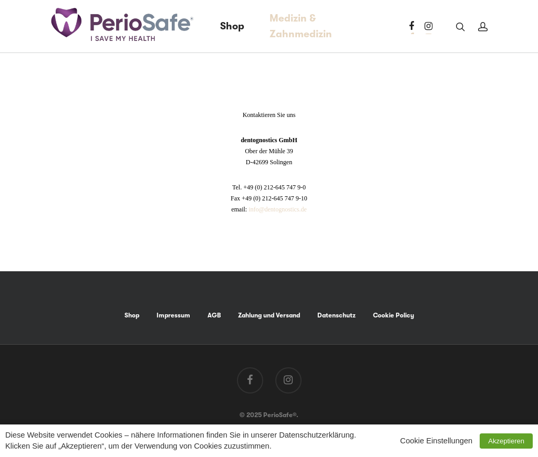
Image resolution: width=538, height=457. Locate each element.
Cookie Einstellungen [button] (436, 441)
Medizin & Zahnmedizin (301, 26)
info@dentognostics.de (278, 209)
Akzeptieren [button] (506, 441)
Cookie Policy (393, 315)
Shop (232, 26)
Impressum (173, 315)
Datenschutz (336, 315)
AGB (214, 315)
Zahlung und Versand (269, 315)
